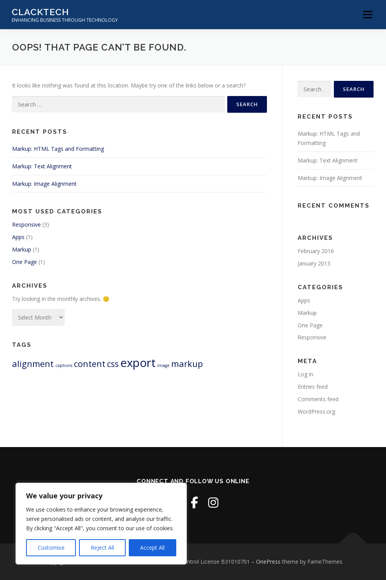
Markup (21, 249)
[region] (101, 523)
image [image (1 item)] (163, 365)
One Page (24, 262)
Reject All (102, 547)
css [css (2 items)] (113, 363)
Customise (51, 547)
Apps (18, 237)
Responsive (26, 224)
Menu (367, 14)
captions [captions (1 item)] (63, 365)
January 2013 (314, 263)
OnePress (268, 561)
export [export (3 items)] (138, 362)
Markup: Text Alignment (42, 166)
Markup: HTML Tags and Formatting (58, 148)
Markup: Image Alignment (44, 183)
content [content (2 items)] (89, 363)
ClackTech (40, 12)
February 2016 (316, 251)
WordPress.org (316, 411)
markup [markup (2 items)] (187, 363)
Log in (305, 374)
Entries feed (313, 386)
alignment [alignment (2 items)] (33, 363)
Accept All (152, 547)
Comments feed (318, 399)
